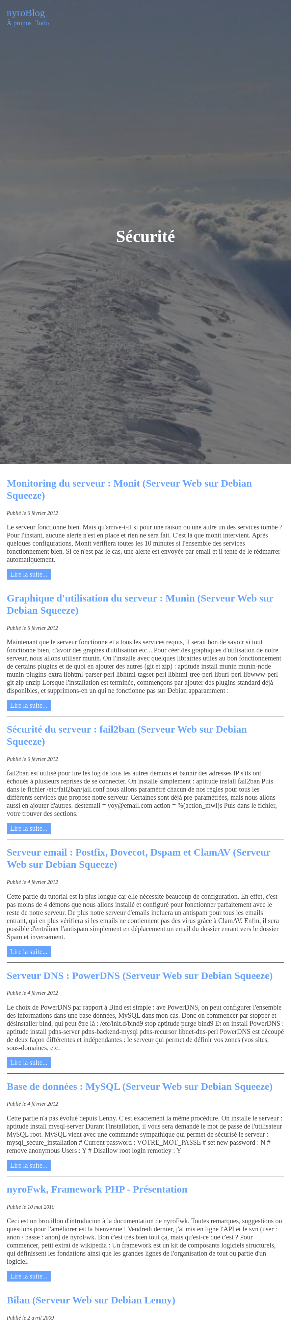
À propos (19, 23)
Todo (42, 23)
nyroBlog (26, 12)
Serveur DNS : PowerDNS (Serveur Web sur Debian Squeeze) (140, 975)
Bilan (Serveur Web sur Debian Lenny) (91, 1299)
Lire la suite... (29, 574)
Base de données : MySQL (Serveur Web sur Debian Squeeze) (140, 1086)
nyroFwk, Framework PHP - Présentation (97, 1189)
